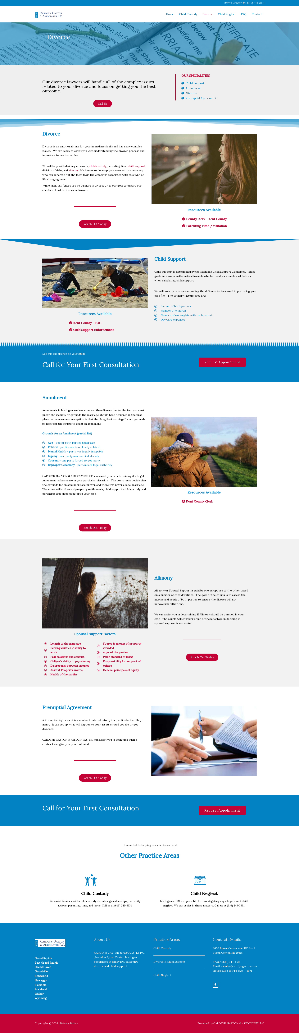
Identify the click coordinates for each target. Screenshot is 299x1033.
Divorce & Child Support (169, 961)
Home (170, 14)
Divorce (207, 14)
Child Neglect (227, 14)
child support (136, 166)
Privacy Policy (69, 1023)
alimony (73, 170)
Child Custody (188, 14)
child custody (97, 166)
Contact (257, 14)
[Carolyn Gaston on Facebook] (215, 985)
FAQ (243, 14)
